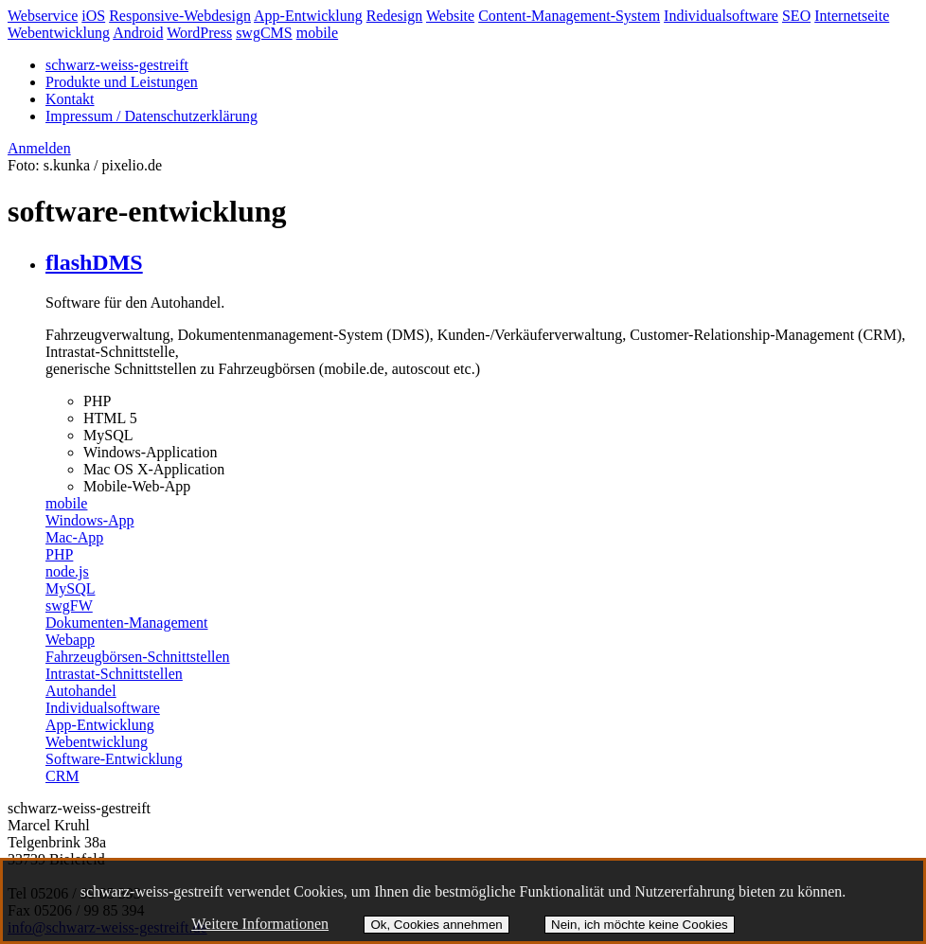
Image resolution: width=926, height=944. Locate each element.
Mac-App (74, 537)
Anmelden (39, 148)
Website (450, 16)
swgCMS (264, 33)
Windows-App (89, 520)
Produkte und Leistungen (121, 82)
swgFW (69, 605)
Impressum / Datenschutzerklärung (151, 116)
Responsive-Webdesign (180, 16)
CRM (62, 776)
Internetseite (851, 16)
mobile (317, 33)
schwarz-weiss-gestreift (116, 65)
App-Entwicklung (308, 16)
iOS (93, 16)
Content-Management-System (569, 16)
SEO (796, 16)
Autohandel (80, 691)
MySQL (70, 588)
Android (138, 33)
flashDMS (94, 262)
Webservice (43, 16)
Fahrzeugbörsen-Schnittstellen (137, 657)
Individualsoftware (721, 16)
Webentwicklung (59, 33)
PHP (59, 554)
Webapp (70, 640)
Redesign (394, 16)
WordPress (199, 33)
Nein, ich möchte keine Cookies (639, 924)
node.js (67, 571)
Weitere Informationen (260, 924)
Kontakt (70, 99)
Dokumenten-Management (126, 622)
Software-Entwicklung (114, 759)
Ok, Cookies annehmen (436, 924)
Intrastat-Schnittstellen (114, 674)
